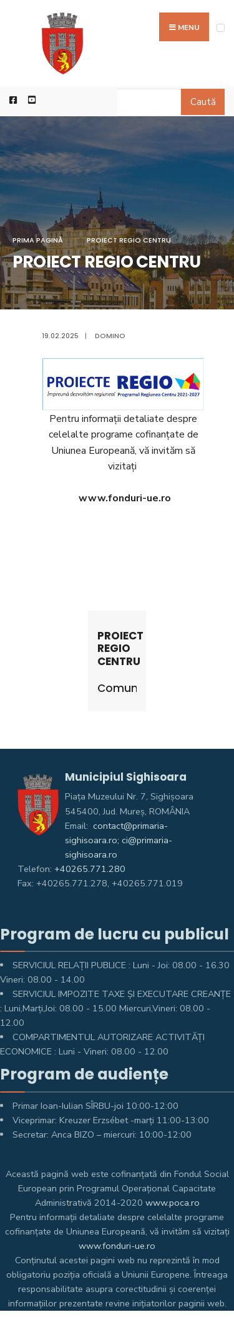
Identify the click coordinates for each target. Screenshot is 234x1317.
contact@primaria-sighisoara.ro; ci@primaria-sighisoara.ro (118, 840)
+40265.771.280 (89, 869)
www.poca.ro (172, 1202)
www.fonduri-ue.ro (117, 1245)
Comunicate (117, 688)
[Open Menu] (221, 28)
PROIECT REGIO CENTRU (129, 240)
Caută (203, 102)
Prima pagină (37, 240)
